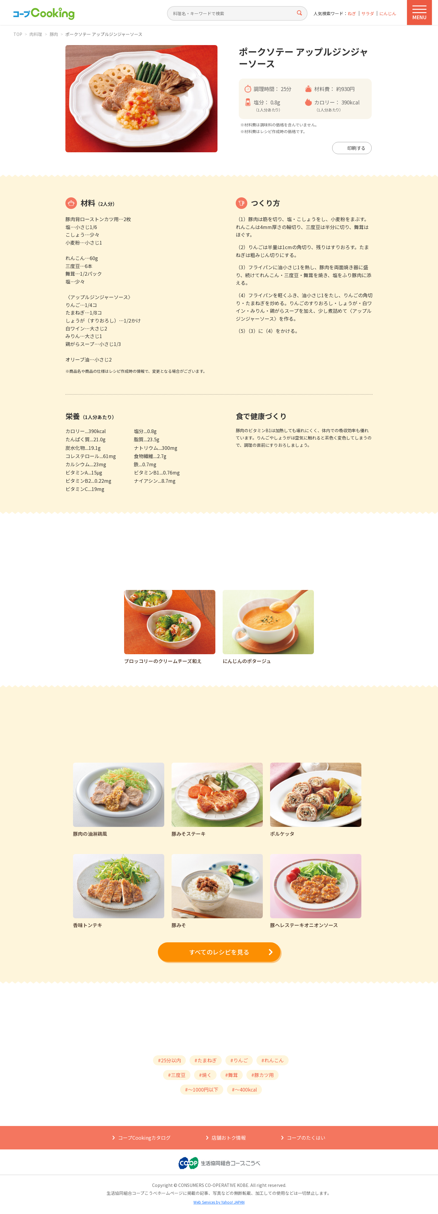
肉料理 (36, 34)
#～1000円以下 (201, 1089)
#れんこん (272, 1060)
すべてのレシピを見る (219, 952)
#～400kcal (244, 1089)
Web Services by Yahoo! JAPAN (219, 1202)
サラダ (367, 13)
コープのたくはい (306, 1137)
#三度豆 (177, 1074)
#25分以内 (169, 1060)
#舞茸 (231, 1074)
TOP (17, 34)
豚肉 (54, 34)
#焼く (205, 1074)
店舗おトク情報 (229, 1137)
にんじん (387, 13)
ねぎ (352, 13)
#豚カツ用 (262, 1074)
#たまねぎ (205, 1060)
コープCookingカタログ (144, 1137)
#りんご (239, 1060)
